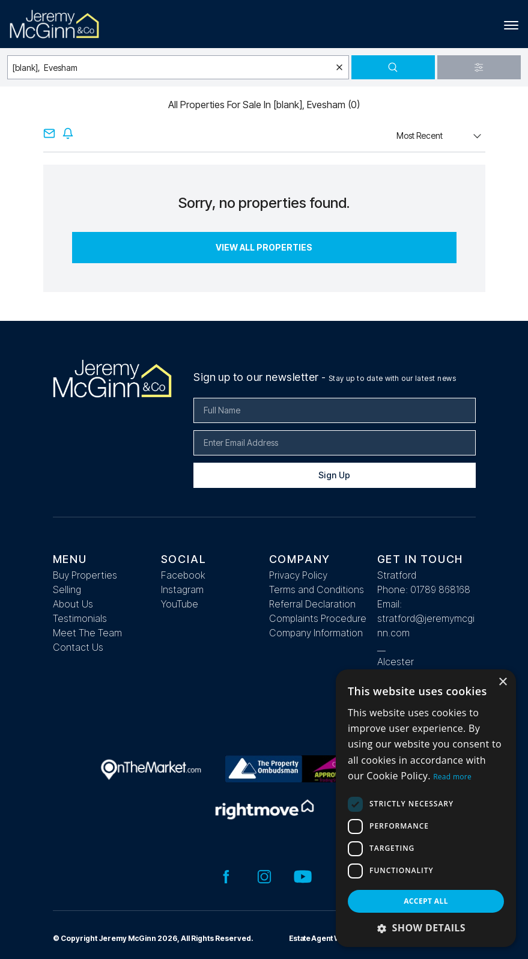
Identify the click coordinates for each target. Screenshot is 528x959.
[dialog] (426, 808)
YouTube (179, 604)
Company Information (316, 633)
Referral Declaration (312, 604)
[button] (426, 928)
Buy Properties (85, 575)
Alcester (395, 662)
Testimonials (80, 618)
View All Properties (264, 247)
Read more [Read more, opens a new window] (452, 777)
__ (381, 647)
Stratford (396, 575)
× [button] (502, 682)
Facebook (183, 575)
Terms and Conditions (316, 589)
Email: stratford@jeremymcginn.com (426, 618)
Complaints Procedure (317, 618)
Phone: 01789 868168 (423, 589)
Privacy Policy (298, 575)
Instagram (182, 589)
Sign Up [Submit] (334, 475)
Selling (67, 589)
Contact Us (78, 647)
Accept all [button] (426, 901)
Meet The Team (87, 633)
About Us (73, 604)
